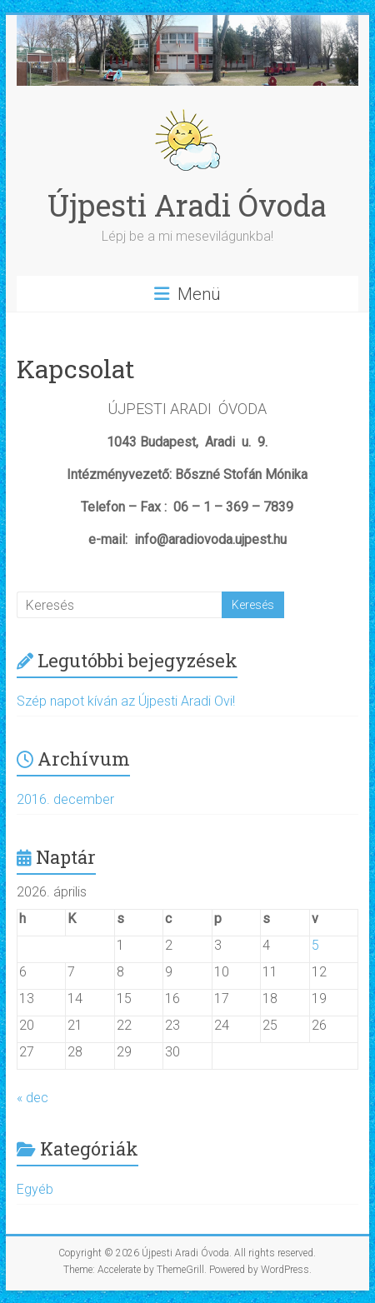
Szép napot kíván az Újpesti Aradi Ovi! (126, 701)
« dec (32, 1098)
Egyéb (35, 1189)
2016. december (65, 799)
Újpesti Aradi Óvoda (187, 205)
